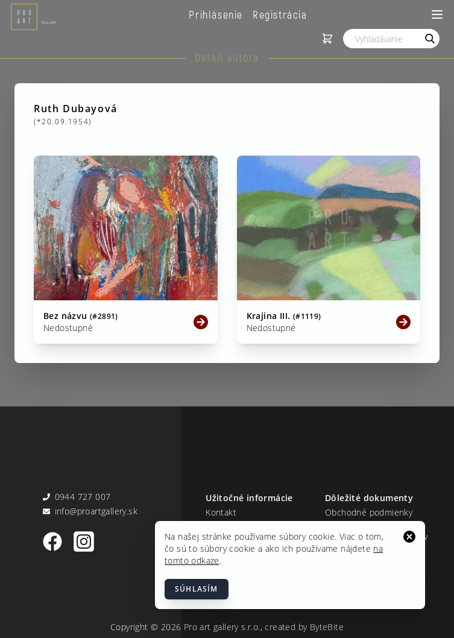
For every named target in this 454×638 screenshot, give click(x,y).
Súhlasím (196, 589)
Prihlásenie (216, 14)
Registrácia (280, 14)
